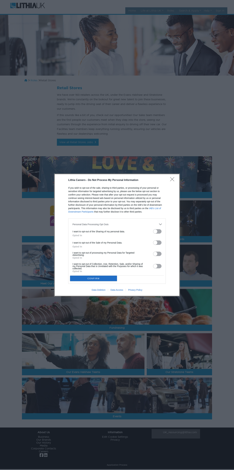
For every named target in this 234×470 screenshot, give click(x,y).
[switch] (157, 231)
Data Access (116, 290)
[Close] (173, 180)
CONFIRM (93, 278)
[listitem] (117, 224)
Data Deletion (98, 290)
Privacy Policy (135, 290)
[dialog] (117, 235)
